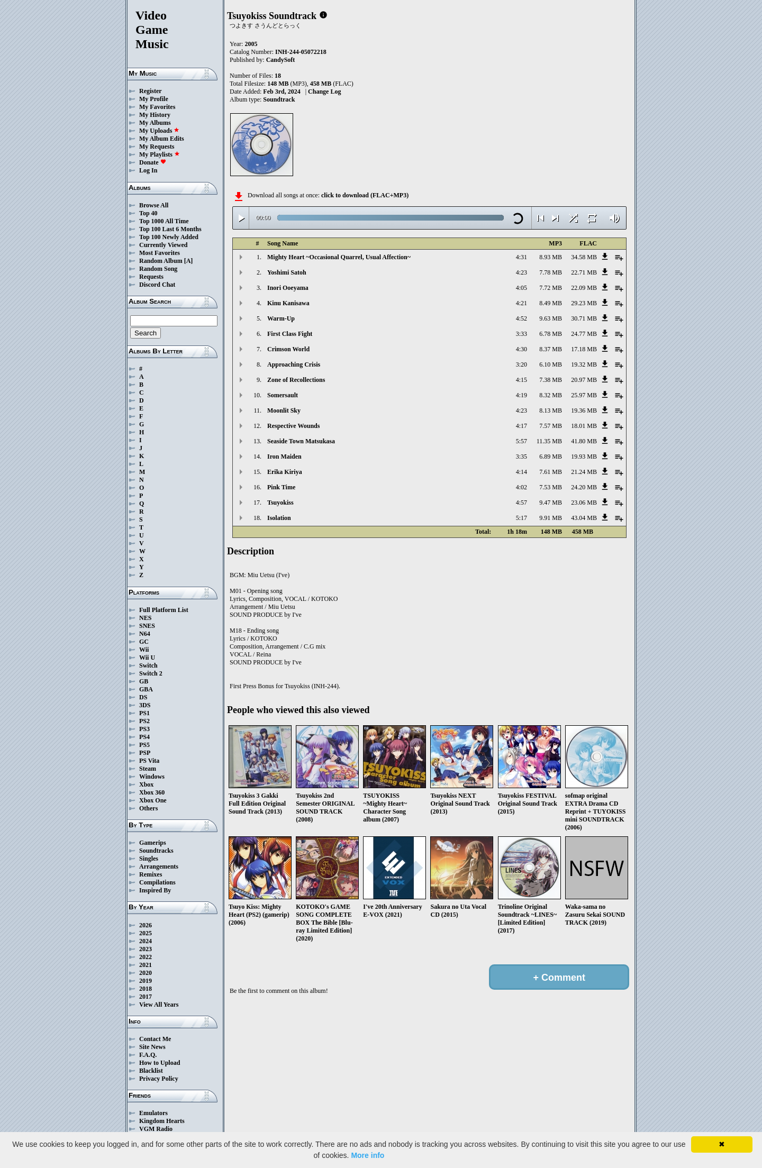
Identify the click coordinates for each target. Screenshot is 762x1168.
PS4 (144, 737)
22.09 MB (584, 287)
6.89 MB (550, 456)
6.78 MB (550, 333)
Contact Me (155, 1039)
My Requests (156, 146)
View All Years (158, 1004)
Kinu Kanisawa (288, 303)
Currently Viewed (163, 245)
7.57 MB (550, 426)
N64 (144, 633)
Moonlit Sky (284, 410)
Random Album (161, 260)
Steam (147, 768)
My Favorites (157, 107)
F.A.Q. (148, 1054)
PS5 (144, 745)
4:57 (521, 502)
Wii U (147, 657)
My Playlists (159, 154)
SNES (147, 625)
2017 (145, 996)
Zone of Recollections (296, 380)
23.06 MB (584, 502)
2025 (145, 933)
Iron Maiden (284, 456)
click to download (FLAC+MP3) (365, 195)
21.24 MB (584, 472)
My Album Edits (161, 138)
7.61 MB (550, 472)
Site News (152, 1047)
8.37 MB (550, 349)
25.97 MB (584, 395)
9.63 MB (550, 318)
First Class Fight (289, 333)
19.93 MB (584, 456)
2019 (145, 980)
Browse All (153, 205)
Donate (152, 162)
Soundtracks (156, 850)
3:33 (521, 333)
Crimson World (288, 349)
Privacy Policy (158, 1078)
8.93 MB (550, 257)
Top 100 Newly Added (168, 237)
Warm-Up (281, 318)
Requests (151, 276)
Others (148, 808)
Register (150, 91)
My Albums (155, 122)
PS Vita (149, 760)
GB (143, 681)
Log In (148, 170)
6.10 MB (550, 364)
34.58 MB (584, 257)
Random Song (158, 268)
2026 (145, 925)
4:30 (521, 349)
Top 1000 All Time (163, 221)
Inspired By (155, 890)
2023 (145, 949)
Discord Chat (157, 284)
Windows (152, 776)
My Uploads (159, 130)
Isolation (279, 518)
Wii (144, 649)
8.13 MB (550, 410)
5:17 (521, 518)
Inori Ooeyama (288, 287)
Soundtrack (279, 99)
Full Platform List (163, 610)
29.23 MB (584, 303)
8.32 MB (550, 395)
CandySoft (280, 59)
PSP (144, 752)
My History (154, 114)
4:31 (521, 257)
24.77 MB (584, 333)
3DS (144, 705)
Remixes (150, 874)
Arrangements (158, 866)
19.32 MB (584, 364)
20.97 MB (584, 380)
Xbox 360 (152, 792)
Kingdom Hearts (162, 1121)
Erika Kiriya (284, 472)
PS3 (144, 729)
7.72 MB (550, 287)
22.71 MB (584, 272)
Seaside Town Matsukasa (301, 441)
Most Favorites (159, 253)
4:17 (521, 426)
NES (145, 618)
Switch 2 (150, 673)
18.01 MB (584, 426)
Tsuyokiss (280, 502)
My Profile (153, 99)
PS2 (144, 721)
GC (144, 641)
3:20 (521, 364)
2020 (145, 973)
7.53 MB (550, 487)
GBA (146, 689)
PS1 (144, 713)
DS (143, 697)
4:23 (521, 272)
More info (367, 1155)
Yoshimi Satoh (286, 272)
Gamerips (152, 842)
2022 (145, 957)
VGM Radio (156, 1129)
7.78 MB (550, 272)
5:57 (521, 441)
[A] (188, 260)
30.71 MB (584, 318)
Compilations (157, 882)
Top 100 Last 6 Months (170, 229)
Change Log (324, 91)
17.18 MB (584, 349)
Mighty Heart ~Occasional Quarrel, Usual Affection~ (339, 257)
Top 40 (148, 213)
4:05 (521, 287)
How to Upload (159, 1062)
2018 (145, 988)
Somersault (282, 395)
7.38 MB (550, 380)
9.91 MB (550, 518)
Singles (148, 858)
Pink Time (281, 487)
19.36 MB (584, 410)
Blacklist (151, 1070)
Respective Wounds (293, 426)
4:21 (521, 303)
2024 (145, 941)
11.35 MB (549, 441)
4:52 (521, 318)
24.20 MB (584, 487)
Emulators (153, 1113)
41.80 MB (584, 441)
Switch (148, 665)
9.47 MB (550, 502)
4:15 (521, 380)
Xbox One (153, 800)
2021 (145, 965)
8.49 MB (550, 303)
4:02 (521, 487)
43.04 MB (584, 518)
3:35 (521, 456)
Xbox (146, 784)
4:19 (521, 395)
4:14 (521, 472)
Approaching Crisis (293, 364)
